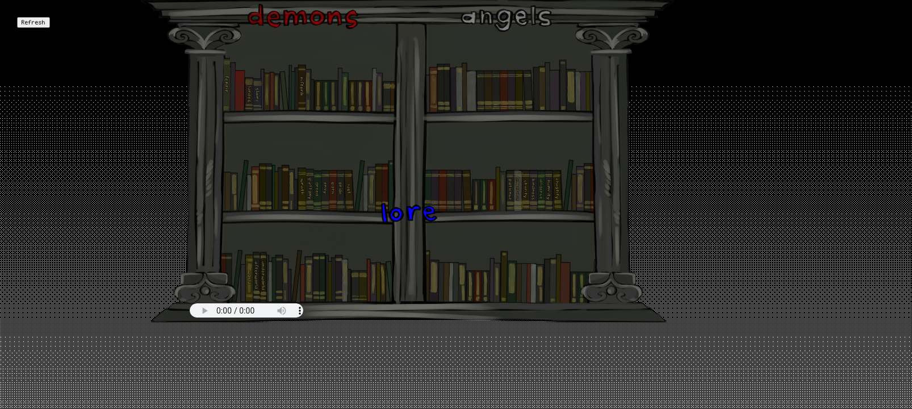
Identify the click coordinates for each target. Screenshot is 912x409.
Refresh (33, 22)
